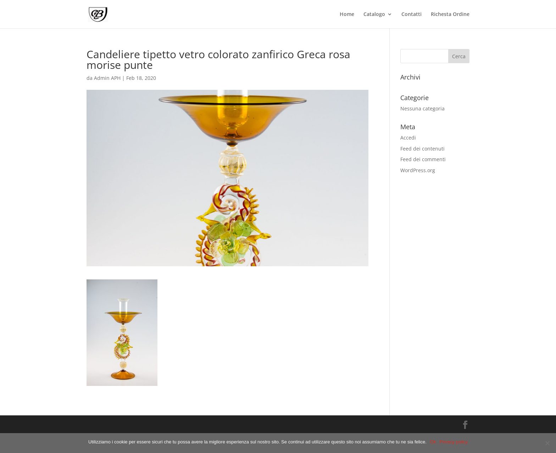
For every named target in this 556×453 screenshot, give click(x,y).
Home (347, 14)
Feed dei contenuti (422, 148)
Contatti (411, 14)
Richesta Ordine (450, 14)
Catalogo (374, 14)
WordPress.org (417, 170)
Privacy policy (453, 441)
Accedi (408, 137)
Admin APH (107, 78)
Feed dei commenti (423, 159)
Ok (433, 441)
